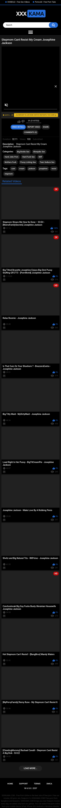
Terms (37, 784)
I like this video (19, 121)
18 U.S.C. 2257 (30, 788)
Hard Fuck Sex (28, 157)
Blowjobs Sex (39, 152)
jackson (32, 169)
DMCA (49, 784)
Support (23, 784)
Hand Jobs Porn (11, 157)
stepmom (9, 174)
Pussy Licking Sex (28, 162)
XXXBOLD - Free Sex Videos (18, 2)
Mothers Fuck (10, 162)
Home (10, 784)
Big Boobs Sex (23, 152)
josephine (43, 169)
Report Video (33, 127)
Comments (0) (30, 132)
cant (13, 169)
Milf (40, 157)
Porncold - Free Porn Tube (45, 2)
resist (53, 169)
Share (46, 127)
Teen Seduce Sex (47, 162)
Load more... (30, 768)
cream (21, 169)
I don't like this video (23, 121)
